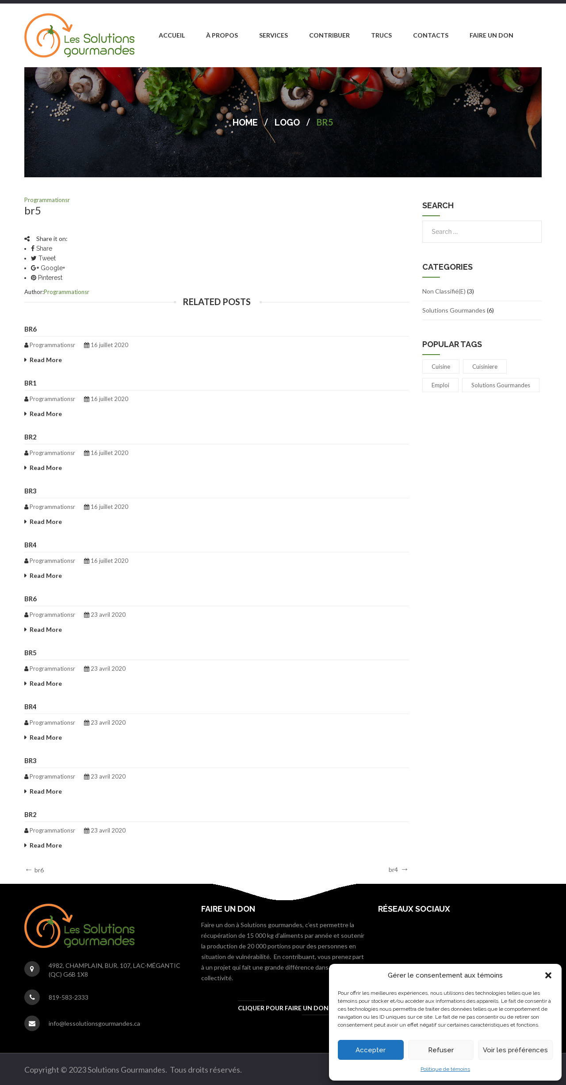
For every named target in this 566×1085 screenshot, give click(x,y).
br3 (30, 491)
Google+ (48, 267)
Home (245, 122)
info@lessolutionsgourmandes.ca (94, 1023)
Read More (46, 359)
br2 (30, 437)
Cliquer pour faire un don (283, 1008)
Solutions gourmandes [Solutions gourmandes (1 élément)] (500, 385)
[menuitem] (172, 35)
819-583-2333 (68, 997)
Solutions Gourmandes (454, 310)
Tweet (43, 258)
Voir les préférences (515, 1050)
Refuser (441, 1050)
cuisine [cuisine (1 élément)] (441, 366)
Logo (287, 122)
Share (41, 248)
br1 (30, 383)
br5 (30, 653)
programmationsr (47, 199)
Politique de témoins (445, 1069)
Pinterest (46, 277)
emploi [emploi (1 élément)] (440, 385)
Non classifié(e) (444, 291)
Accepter (371, 1050)
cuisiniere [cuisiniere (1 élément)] (484, 366)
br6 (30, 329)
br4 (30, 545)
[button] (548, 975)
